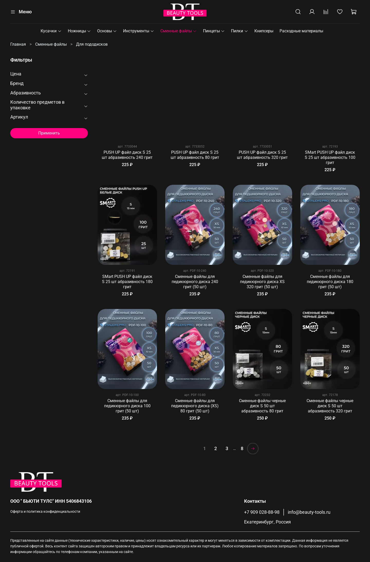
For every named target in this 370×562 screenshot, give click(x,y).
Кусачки (51, 30)
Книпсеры (263, 30)
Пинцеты (214, 30)
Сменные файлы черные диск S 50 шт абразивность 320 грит (330, 405)
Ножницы (79, 30)
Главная (18, 44)
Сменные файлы (178, 30)
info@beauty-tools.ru (309, 512)
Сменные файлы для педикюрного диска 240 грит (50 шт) (195, 281)
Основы (107, 30)
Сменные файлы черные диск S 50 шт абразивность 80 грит (262, 405)
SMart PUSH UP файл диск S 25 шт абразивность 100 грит (330, 157)
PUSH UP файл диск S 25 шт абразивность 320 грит (262, 155)
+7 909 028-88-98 (262, 512)
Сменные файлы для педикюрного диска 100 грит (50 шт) (127, 405)
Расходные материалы (301, 30)
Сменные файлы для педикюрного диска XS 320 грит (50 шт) (262, 281)
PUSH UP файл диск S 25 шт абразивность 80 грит (195, 155)
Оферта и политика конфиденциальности (45, 511)
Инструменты (138, 30)
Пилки (239, 30)
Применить (49, 133)
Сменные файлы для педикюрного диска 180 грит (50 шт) (330, 281)
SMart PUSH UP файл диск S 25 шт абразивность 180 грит (127, 281)
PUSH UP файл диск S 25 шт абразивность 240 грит (127, 155)
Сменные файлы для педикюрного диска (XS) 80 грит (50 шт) (195, 405)
